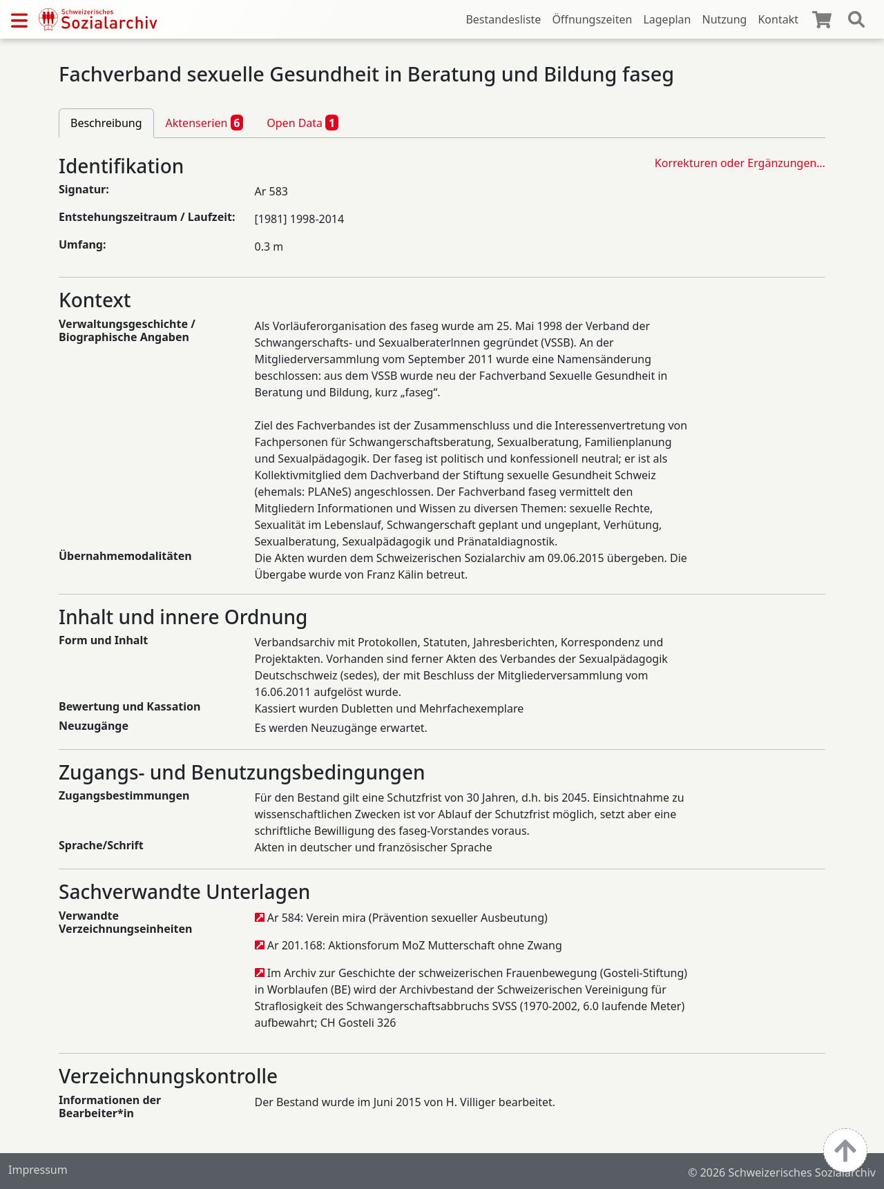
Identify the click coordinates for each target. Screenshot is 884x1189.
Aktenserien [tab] (205, 122)
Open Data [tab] (302, 122)
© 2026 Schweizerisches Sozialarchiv (782, 1172)
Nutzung (724, 19)
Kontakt (778, 19)
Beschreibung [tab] (106, 122)
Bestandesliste (503, 19)
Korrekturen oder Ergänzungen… (740, 163)
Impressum (38, 1169)
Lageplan (667, 19)
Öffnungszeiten (592, 19)
